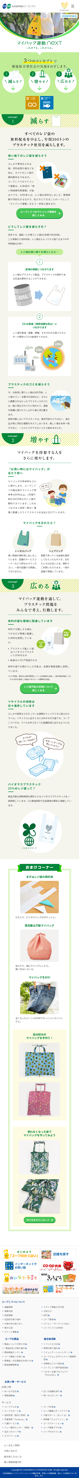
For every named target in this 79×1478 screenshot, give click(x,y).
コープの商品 (12, 1338)
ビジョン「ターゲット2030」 (57, 1323)
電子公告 (8, 1327)
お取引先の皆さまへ (13, 1323)
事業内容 (8, 1311)
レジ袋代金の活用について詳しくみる (38, 688)
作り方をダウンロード (37, 1219)
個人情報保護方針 (13, 1462)
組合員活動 (50, 1338)
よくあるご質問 (11, 1445)
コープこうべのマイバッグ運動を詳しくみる (38, 213)
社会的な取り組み (12, 1319)
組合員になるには (13, 1456)
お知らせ (48, 1311)
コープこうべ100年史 (53, 1327)
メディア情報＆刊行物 (54, 1307)
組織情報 (8, 1307)
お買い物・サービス (15, 1381)
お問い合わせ (10, 1450)
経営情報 (8, 1315)
